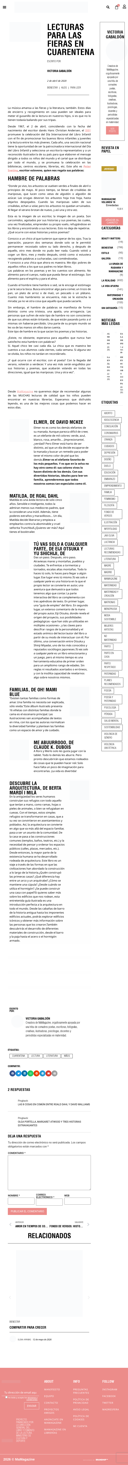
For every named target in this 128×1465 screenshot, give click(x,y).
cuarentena (18, 1056)
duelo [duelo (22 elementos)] (107, 466)
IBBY (88, 130)
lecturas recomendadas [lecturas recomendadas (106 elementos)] (112, 551)
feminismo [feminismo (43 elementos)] (109, 499)
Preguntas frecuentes (81, 1391)
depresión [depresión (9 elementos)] (109, 453)
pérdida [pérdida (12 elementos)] (108, 714)
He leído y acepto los (21, 1398)
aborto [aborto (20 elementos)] (108, 413)
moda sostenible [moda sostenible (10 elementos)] (110, 617)
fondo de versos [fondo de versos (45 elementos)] (109, 514)
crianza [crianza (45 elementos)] (108, 440)
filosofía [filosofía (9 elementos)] (109, 505)
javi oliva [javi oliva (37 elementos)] (109, 536)
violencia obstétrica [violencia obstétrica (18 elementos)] (110, 746)
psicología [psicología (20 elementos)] (110, 708)
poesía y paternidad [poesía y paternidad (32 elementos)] (110, 699)
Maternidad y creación (115, 296)
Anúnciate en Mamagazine (53, 1421)
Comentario (17, 1153)
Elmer (47, 459)
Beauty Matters (111, 238)
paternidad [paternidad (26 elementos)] (110, 674)
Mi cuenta (80, 1426)
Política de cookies (81, 1417)
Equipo (49, 1396)
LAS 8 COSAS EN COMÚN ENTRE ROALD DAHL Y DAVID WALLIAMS (54, 1104)
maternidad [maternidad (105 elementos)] (110, 585)
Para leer (75, 88)
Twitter (107, 1402)
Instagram (109, 1389)
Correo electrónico (45, 1196)
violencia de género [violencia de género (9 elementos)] (110, 736)
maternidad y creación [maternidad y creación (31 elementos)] (111, 594)
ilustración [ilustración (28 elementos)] (110, 522)
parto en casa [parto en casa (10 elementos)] (109, 655)
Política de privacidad (81, 1401)
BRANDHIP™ (102, 1460)
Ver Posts (112, 130)
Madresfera (110, 1409)
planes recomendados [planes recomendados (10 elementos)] (112, 682)
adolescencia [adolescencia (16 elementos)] (111, 420)
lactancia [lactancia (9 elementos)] (109, 542)
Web (67, 1195)
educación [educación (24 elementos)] (109, 473)
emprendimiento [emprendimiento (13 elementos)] (113, 486)
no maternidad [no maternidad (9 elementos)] (110, 638)
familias (34, 698)
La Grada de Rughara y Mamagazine (116, 267)
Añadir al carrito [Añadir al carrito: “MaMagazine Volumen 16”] (112, 221)
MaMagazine (25, 391)
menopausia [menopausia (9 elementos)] (110, 609)
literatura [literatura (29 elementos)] (110, 559)
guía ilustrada (33, 900)
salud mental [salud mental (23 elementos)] (111, 721)
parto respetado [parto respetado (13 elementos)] (110, 665)
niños (67, 1056)
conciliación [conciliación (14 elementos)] (111, 426)
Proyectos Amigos (51, 1411)
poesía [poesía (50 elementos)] (107, 691)
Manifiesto (52, 1389)
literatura (52, 1056)
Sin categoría (109, 307)
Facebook (109, 1396)
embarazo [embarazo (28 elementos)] (109, 479)
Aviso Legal (81, 1409)
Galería (106, 258)
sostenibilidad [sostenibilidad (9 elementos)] (112, 727)
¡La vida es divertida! (63, 771)
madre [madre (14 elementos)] (107, 566)
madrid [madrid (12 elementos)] (108, 572)
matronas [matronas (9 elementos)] (109, 602)
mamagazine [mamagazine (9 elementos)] (111, 579)
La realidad (108, 280)
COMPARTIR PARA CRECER (28, 1327)
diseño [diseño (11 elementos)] (107, 459)
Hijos (64, 88)
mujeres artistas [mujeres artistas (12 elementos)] (109, 628)
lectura (35, 1056)
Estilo (105, 252)
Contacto (51, 1402)
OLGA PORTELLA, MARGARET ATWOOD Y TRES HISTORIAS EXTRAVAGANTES (49, 1123)
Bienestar (52, 88)
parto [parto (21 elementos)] (107, 646)
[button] (4, 7)
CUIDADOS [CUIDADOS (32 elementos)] (109, 446)
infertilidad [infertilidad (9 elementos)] (110, 529)
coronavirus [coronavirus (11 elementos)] (111, 433)
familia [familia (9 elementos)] (108, 492)
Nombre (14, 1195)
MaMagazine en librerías (55, 1431)
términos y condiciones (32, 1398)
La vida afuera (110, 285)
